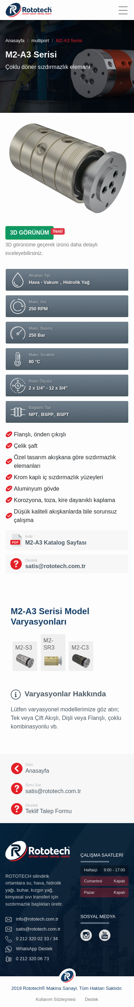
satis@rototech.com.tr (32, 929)
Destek (91, 999)
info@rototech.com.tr (32, 919)
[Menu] (123, 10)
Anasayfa (14, 40)
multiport (40, 40)
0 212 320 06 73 (27, 959)
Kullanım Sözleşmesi (55, 999)
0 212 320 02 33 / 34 (31, 939)
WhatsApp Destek (29, 949)
